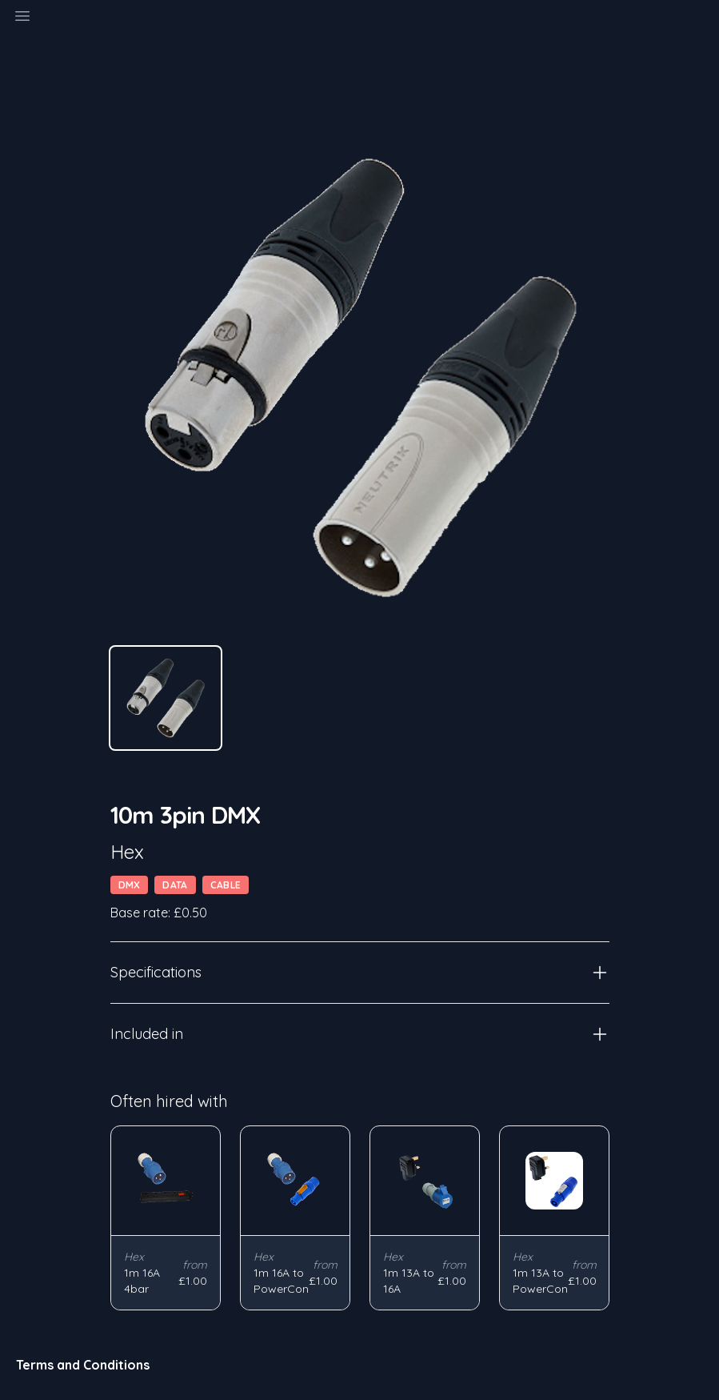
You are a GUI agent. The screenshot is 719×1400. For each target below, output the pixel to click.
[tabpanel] (359, 378)
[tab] (165, 698)
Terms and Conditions (83, 1365)
